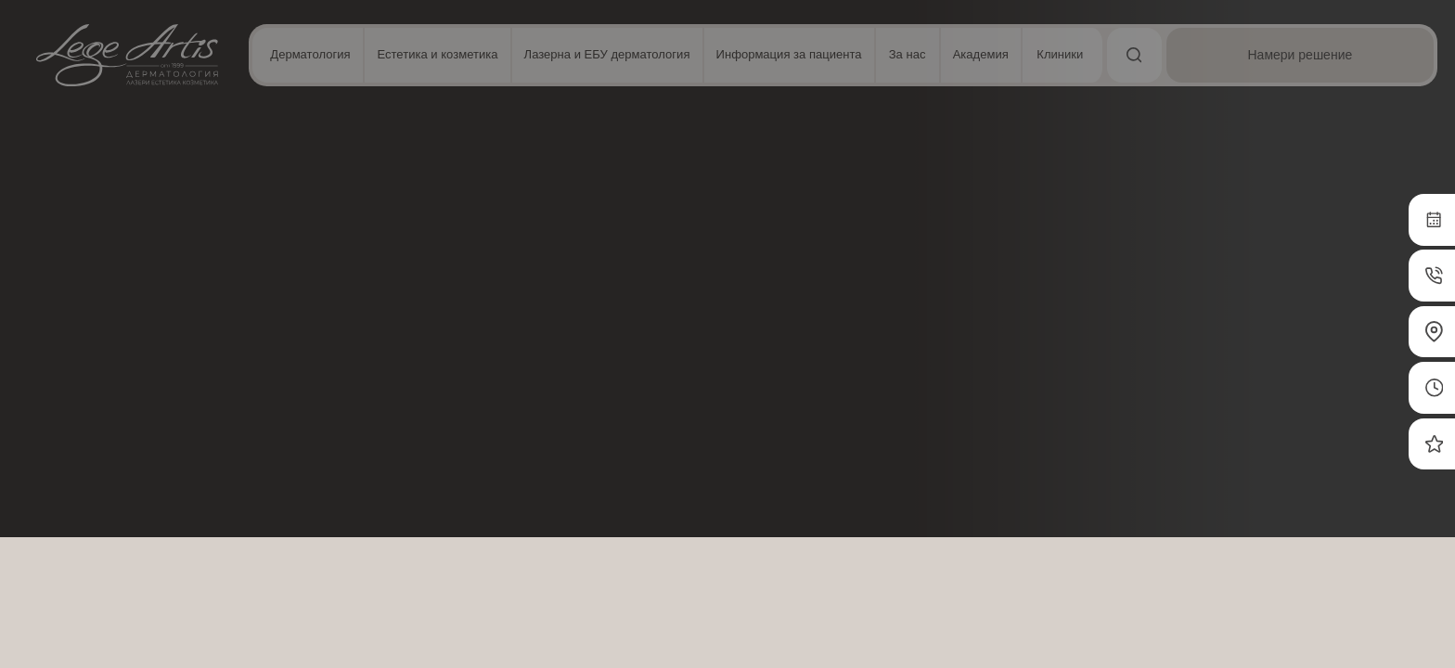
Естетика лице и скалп (362, 155)
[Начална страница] (127, 55)
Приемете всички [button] (157, 575)
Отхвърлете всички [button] (158, 622)
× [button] (276, 102)
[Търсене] (1198, 55)
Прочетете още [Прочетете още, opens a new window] (171, 350)
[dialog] (158, 365)
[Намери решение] (1332, 55)
